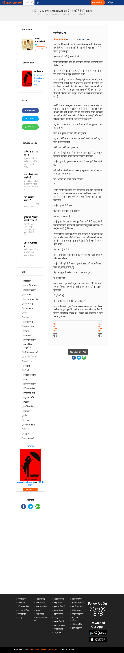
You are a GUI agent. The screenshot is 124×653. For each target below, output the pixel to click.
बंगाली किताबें (59, 621)
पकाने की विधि (30, 375)
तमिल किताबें (58, 614)
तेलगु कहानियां (77, 628)
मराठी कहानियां (77, 606)
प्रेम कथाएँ (28, 335)
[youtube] (95, 613)
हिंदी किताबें (58, 603)
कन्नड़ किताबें (58, 629)
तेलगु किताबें (58, 618)
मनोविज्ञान (28, 361)
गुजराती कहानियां (78, 603)
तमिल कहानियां (77, 624)
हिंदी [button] (38, 3)
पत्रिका (26, 313)
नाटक (26, 331)
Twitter (30, 119)
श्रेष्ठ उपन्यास (40, 603)
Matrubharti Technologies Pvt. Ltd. (44, 649)
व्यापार (27, 411)
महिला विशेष (29, 326)
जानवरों (27, 420)
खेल (26, 415)
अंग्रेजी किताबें (59, 599)
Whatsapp (30, 127)
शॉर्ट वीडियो (40, 614)
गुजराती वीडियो (41, 606)
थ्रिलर (26, 402)
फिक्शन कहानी (30, 290)
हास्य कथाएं (28, 308)
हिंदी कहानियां (77, 599)
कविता (26, 317)
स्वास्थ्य (27, 366)
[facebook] (92, 609)
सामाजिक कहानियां (28, 346)
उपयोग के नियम (23, 610)
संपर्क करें (21, 603)
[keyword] (28, 2)
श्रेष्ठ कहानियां (40, 599)
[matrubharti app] (60, 2)
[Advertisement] (30, 554)
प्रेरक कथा (28, 294)
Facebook (30, 110)
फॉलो (41, 49)
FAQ (20, 618)
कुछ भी (27, 434)
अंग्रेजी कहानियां (77, 610)
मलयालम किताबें (59, 625)
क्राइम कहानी (29, 438)
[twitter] (103, 609)
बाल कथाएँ (28, 303)
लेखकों (38, 610)
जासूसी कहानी (30, 340)
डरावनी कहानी (30, 384)
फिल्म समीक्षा (29, 388)
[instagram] (97, 609)
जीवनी (26, 370)
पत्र (25, 379)
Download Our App (77, 352)
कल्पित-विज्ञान (29, 406)
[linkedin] (100, 613)
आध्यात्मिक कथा (30, 285)
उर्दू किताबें (57, 633)
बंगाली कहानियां (77, 614)
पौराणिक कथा (29, 393)
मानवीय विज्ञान (30, 356)
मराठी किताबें (58, 610)
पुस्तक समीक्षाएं (30, 397)
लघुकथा (27, 281)
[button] (32, 2)
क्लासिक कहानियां (31, 299)
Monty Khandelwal (40, 41)
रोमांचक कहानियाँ (31, 352)
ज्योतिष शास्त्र (29, 424)
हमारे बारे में (22, 599)
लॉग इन (110, 2)
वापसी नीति (22, 614)
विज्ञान (26, 429)
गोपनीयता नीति (23, 606)
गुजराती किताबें (59, 606)
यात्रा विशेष (28, 322)
